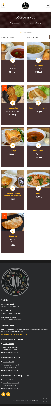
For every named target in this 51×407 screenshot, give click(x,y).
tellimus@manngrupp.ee (10, 352)
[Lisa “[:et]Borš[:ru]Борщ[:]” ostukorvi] (12, 60)
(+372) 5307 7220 (8, 362)
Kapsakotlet (13, 108)
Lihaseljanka (38, 151)
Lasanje (13, 151)
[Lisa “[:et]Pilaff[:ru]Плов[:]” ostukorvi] (38, 188)
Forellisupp (38, 65)
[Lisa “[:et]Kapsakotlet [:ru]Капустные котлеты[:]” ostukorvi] (12, 103)
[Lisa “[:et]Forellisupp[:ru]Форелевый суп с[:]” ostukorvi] (38, 60)
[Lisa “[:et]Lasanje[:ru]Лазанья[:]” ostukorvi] (12, 145)
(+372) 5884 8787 (8, 344)
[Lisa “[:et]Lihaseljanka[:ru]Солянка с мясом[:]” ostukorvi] (38, 145)
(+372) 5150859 (8, 380)
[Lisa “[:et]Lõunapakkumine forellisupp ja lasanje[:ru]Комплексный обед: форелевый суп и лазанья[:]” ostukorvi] (12, 188)
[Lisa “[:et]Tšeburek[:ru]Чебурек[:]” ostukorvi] (12, 231)
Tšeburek (13, 236)
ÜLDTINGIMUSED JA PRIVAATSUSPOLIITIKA (14, 334)
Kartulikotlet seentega (38, 108)
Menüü (21, 33)
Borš (13, 65)
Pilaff (38, 193)
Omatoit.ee (35, 400)
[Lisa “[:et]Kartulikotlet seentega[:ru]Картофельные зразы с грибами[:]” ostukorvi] (38, 103)
